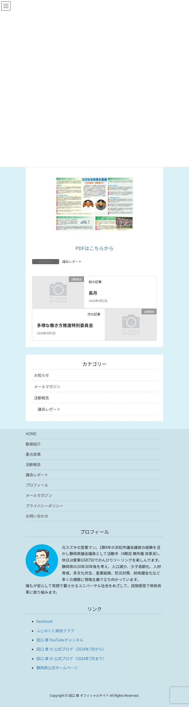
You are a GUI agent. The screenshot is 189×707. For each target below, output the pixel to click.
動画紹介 (33, 444)
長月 (93, 293)
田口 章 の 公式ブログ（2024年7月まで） (71, 658)
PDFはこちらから (94, 247)
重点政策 (33, 454)
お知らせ (41, 375)
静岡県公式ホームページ (57, 667)
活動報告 (41, 397)
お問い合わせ (37, 516)
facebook (44, 621)
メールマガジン (47, 386)
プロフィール (37, 485)
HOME (31, 433)
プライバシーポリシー (44, 505)
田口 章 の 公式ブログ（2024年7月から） (71, 649)
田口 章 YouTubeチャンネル (59, 640)
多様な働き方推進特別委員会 (65, 325)
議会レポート (72, 261)
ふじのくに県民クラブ (55, 630)
